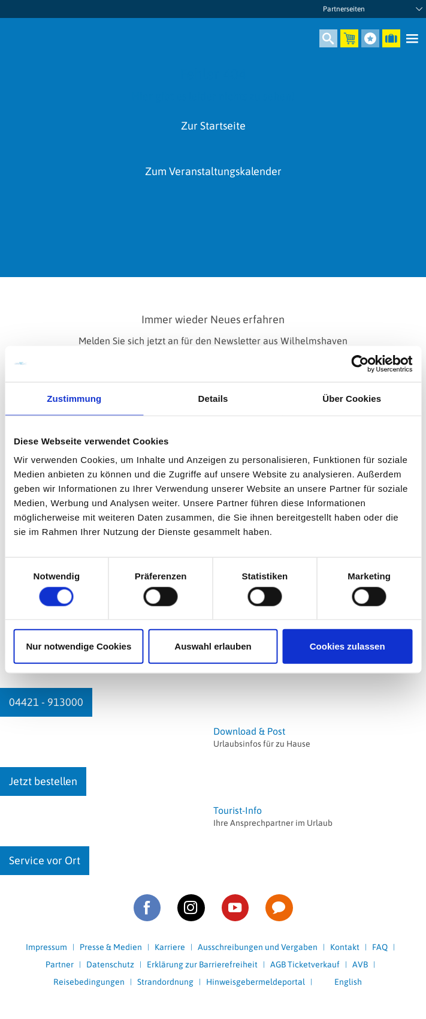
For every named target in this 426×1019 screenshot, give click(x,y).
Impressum (46, 947)
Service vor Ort (44, 860)
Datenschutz (110, 964)
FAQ (380, 947)
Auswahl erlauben (212, 646)
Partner (60, 964)
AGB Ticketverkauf (305, 964)
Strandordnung (165, 982)
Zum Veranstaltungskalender (213, 171)
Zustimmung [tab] (74, 398)
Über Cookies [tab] (351, 398)
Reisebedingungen (89, 982)
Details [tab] (213, 398)
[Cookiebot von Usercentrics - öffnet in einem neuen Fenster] (359, 363)
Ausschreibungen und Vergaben (258, 947)
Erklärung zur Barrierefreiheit (202, 964)
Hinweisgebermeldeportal (255, 982)
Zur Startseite (213, 125)
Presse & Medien (111, 947)
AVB (360, 964)
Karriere (170, 947)
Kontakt (344, 947)
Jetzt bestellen (43, 781)
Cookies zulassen (347, 646)
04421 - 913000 (46, 702)
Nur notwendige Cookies (78, 646)
